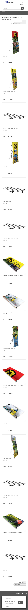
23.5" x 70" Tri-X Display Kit (9, 348)
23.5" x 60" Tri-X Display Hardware (10, 238)
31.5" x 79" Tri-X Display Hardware (10, 568)
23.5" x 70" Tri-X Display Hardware (10, 201)
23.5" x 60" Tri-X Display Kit (9, 165)
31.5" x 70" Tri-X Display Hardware (10, 495)
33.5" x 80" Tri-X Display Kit (9, 91)
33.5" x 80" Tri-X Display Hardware (10, 128)
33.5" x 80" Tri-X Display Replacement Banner (13, 275)
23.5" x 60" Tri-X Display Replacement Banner (13, 422)
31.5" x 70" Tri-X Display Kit (9, 54)
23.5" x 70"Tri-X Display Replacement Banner (12, 532)
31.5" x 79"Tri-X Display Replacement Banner (12, 311)
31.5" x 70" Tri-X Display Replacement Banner (13, 385)
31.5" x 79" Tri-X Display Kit (9, 458)
